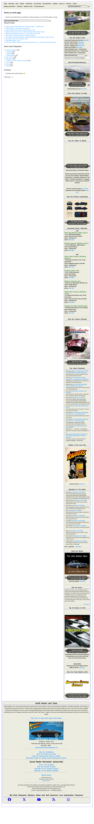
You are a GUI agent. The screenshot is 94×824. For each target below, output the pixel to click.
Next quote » (87, 630)
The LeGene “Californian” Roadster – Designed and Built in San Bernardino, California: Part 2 (30, 63)
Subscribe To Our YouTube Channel (46, 795)
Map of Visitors (46, 807)
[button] (66, 59)
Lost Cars (8, 88)
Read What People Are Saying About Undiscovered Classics (46, 784)
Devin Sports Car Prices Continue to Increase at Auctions (20, 61)
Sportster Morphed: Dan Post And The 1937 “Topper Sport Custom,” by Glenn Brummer (76, 462)
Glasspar (9, 78)
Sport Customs (9, 83)
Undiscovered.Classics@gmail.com (46, 774)
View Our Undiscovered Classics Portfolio (46, 782)
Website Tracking (46, 801)
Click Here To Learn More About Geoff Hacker (46, 744)
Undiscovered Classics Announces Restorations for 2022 (20, 56)
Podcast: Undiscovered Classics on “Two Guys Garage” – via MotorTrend (25, 52)
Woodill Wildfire (11, 81)
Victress (9, 79)
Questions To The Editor (79, 423)
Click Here (86, 66)
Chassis (8, 92)
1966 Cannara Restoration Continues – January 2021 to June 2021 (23, 60)
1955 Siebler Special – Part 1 (13, 67)
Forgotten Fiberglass (11, 76)
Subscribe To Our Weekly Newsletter (46, 797)
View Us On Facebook (46, 791)
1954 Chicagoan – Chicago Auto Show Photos (18, 54)
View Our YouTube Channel (46, 793)
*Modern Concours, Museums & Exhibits (17, 86)
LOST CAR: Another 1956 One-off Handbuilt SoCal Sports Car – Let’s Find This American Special (31, 68)
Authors (8, 90)
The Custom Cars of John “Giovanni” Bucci (17, 65)
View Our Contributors (46, 778)
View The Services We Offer (46, 780)
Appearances (9, 85)
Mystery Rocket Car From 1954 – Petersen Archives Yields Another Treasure (25, 58)
